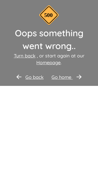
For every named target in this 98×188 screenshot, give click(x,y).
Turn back (25, 56)
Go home (66, 77)
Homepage (48, 63)
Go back (30, 77)
